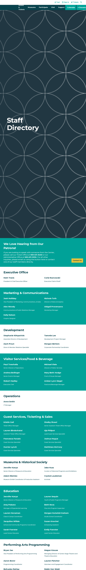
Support (61, 7)
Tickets (74, 2)
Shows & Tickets (21, 7)
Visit (53, 7)
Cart (57, 2)
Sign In (65, 2)
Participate (43, 7)
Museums (32, 7)
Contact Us (77, 260)
